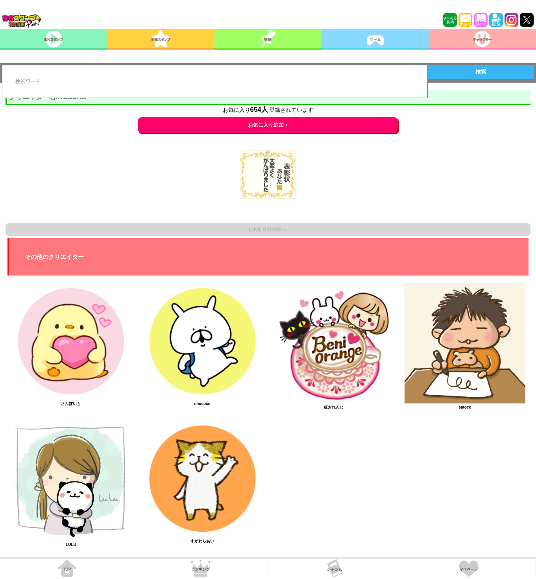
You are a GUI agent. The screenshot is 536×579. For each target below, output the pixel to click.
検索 (480, 71)
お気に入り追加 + (268, 125)
